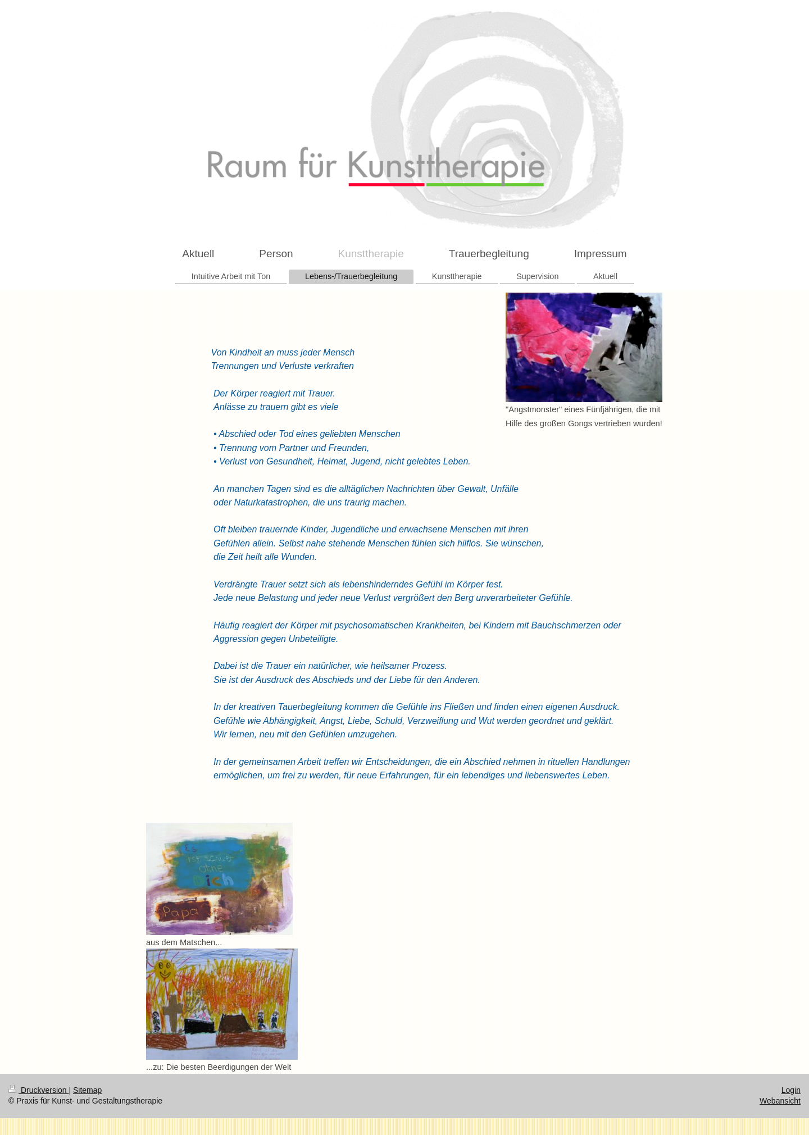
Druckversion (38, 1090)
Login (791, 1090)
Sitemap (87, 1090)
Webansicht (780, 1100)
